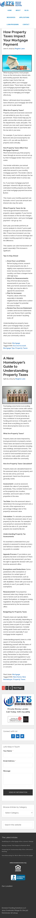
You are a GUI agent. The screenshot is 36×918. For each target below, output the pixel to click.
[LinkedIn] (18, 736)
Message (6, 771)
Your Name (8, 751)
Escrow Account (19, 346)
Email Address (9, 761)
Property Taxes (21, 348)
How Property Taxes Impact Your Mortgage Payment (15, 38)
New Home (17, 677)
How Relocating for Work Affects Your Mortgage (17, 855)
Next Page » (18, 688)
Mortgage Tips (9, 348)
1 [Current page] (3, 688)
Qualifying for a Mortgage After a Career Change (17, 841)
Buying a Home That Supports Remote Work (16, 845)
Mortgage (16, 343)
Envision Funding (18, 4)
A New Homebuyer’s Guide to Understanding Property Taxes (15, 366)
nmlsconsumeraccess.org (18, 862)
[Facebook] (13, 736)
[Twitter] (22, 736)
